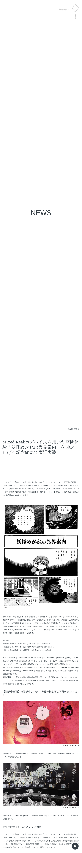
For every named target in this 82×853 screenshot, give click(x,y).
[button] (64, 9)
